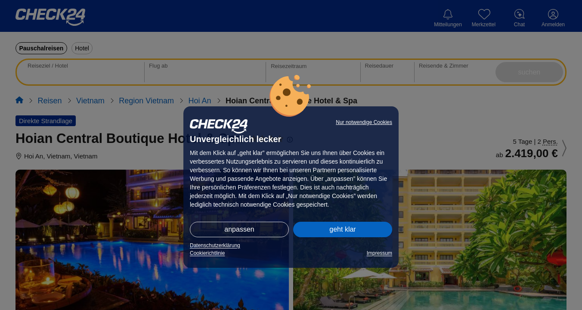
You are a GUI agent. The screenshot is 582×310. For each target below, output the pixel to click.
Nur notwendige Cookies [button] (364, 122)
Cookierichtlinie (207, 253)
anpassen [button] (239, 229)
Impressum (379, 253)
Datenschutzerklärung (215, 245)
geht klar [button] (342, 229)
